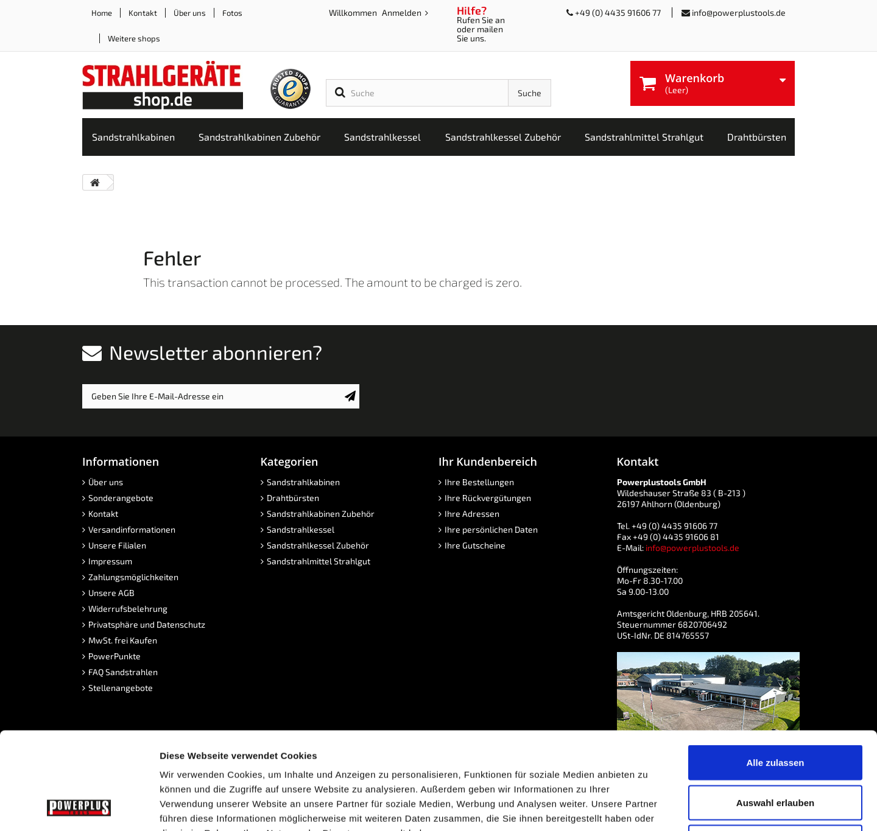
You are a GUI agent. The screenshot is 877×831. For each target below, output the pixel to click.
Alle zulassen (775, 671)
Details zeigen (647, 807)
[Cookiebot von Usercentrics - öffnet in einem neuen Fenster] (79, 807)
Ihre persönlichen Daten (491, 529)
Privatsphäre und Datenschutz (146, 624)
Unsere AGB (111, 592)
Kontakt (143, 13)
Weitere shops (134, 38)
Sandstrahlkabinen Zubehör (321, 513)
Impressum (110, 561)
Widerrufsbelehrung (127, 608)
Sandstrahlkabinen (303, 482)
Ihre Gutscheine (475, 545)
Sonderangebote (120, 498)
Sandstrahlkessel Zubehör (318, 545)
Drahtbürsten (293, 498)
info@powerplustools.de (739, 12)
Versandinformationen (131, 529)
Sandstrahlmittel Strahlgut (318, 561)
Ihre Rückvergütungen (488, 498)
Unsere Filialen (117, 545)
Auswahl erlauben (775, 711)
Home (101, 13)
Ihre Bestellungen (479, 482)
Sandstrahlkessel (300, 529)
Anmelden (402, 12)
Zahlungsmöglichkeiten (133, 577)
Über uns (190, 13)
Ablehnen (775, 751)
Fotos (232, 13)
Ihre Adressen (472, 513)
